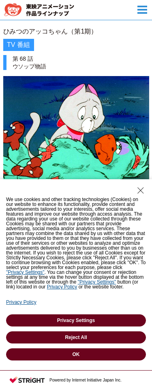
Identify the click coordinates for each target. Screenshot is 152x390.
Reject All (76, 337)
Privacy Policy (62, 287)
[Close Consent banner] (141, 190)
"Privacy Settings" (25, 272)
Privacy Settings (76, 320)
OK (76, 354)
